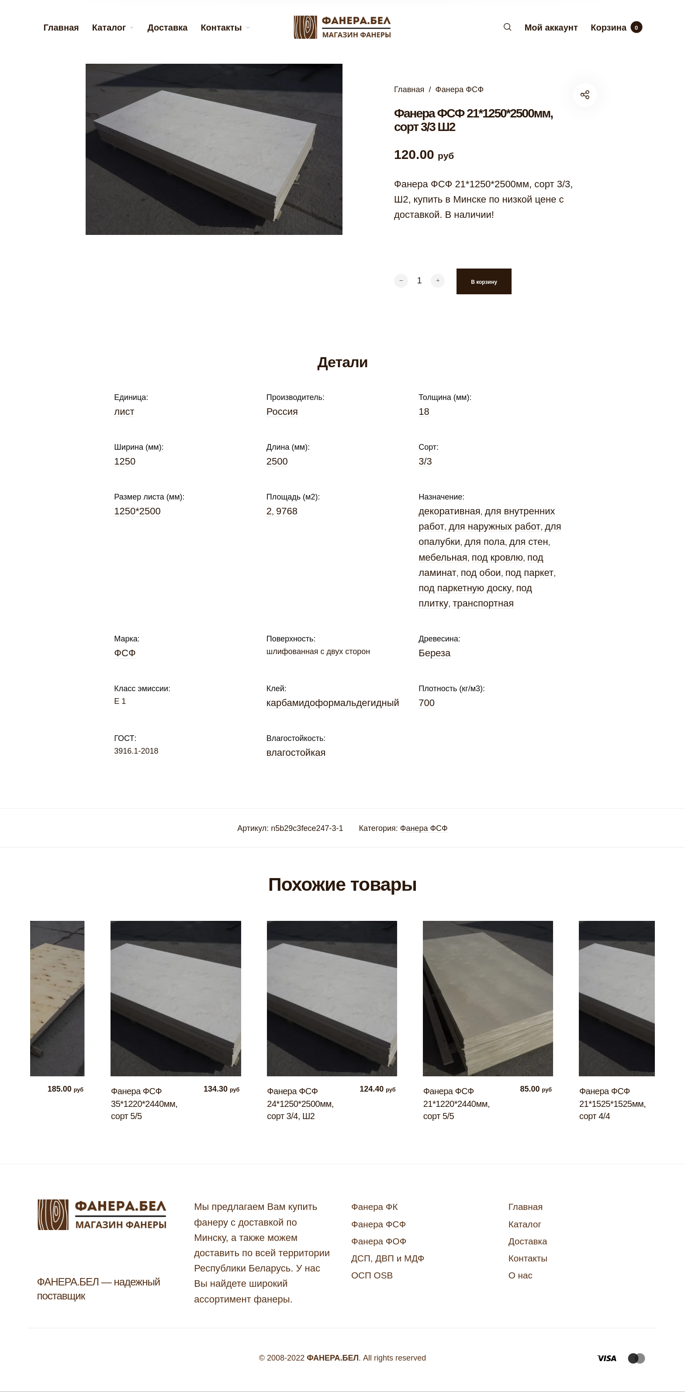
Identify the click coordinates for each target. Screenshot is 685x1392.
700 (427, 702)
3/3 (425, 461)
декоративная (450, 511)
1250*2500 (137, 511)
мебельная (443, 557)
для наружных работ (494, 526)
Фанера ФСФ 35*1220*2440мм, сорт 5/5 (148, 1103)
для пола (484, 541)
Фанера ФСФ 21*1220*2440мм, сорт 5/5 (461, 1103)
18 (424, 411)
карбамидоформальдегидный (332, 702)
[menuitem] (67, 27)
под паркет (529, 572)
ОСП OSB (372, 1275)
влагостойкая (296, 752)
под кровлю (497, 557)
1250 (124, 461)
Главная (409, 89)
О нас (521, 1275)
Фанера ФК (374, 1207)
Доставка (528, 1241)
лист (124, 411)
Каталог (525, 1224)
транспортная (483, 603)
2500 (277, 461)
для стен (528, 541)
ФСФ (124, 653)
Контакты (528, 1258)
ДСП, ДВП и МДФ (387, 1258)
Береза (434, 653)
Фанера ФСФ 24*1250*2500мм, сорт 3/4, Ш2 (304, 1103)
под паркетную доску (465, 587)
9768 (287, 511)
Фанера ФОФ (378, 1241)
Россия (282, 411)
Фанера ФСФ (460, 89)
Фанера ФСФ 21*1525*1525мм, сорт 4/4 (617, 1103)
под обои (481, 572)
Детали (342, 362)
